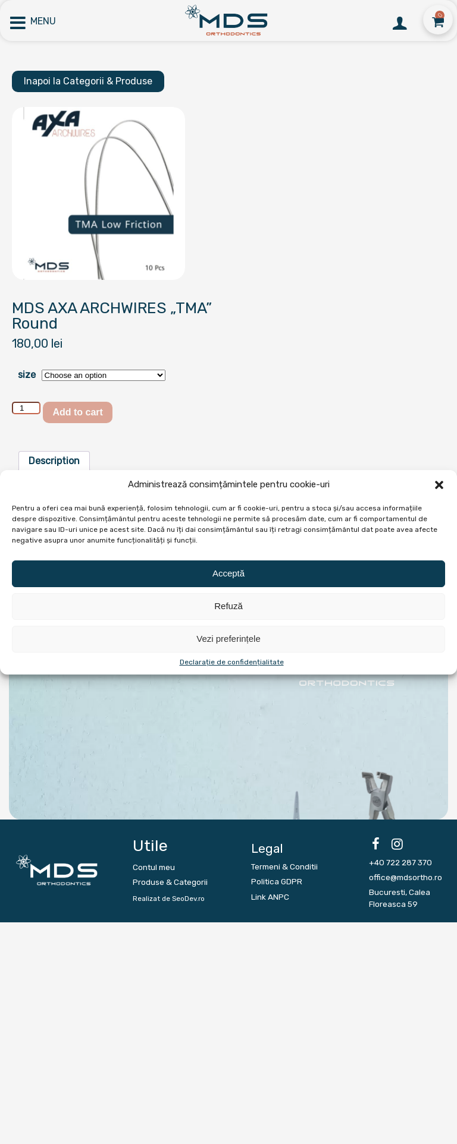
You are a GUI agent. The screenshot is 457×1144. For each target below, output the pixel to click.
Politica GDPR (276, 881)
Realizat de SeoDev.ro (169, 898)
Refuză (228, 606)
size (27, 374)
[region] (228, 705)
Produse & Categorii (170, 882)
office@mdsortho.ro (405, 877)
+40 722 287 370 (400, 862)
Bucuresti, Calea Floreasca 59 (399, 898)
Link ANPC (270, 897)
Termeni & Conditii (284, 866)
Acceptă (228, 573)
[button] (439, 485)
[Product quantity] (26, 408)
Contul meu (154, 867)
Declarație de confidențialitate (232, 662)
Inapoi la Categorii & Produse (88, 81)
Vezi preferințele (228, 639)
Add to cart (77, 412)
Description (54, 461)
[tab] (54, 461)
